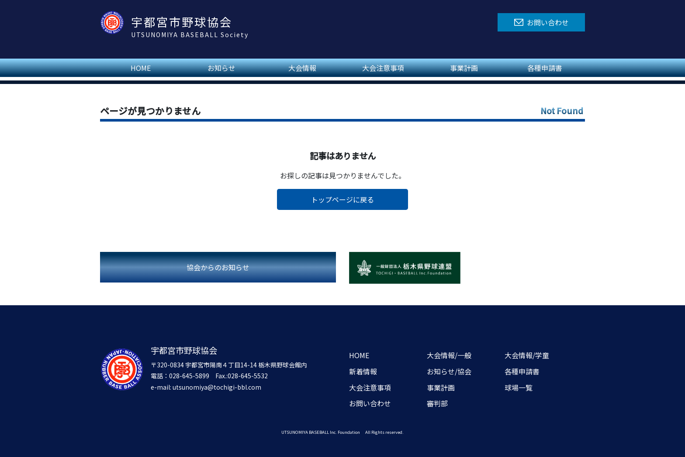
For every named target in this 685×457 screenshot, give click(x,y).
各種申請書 (544, 68)
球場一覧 (519, 387)
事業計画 (464, 68)
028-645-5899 (189, 375)
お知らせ (221, 68)
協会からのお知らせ (218, 267)
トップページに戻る (342, 199)
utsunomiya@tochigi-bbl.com (217, 387)
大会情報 (302, 68)
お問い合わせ (370, 403)
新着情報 (363, 371)
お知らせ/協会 (449, 371)
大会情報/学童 (527, 355)
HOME (141, 68)
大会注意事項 (383, 68)
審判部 (437, 403)
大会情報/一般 (449, 355)
